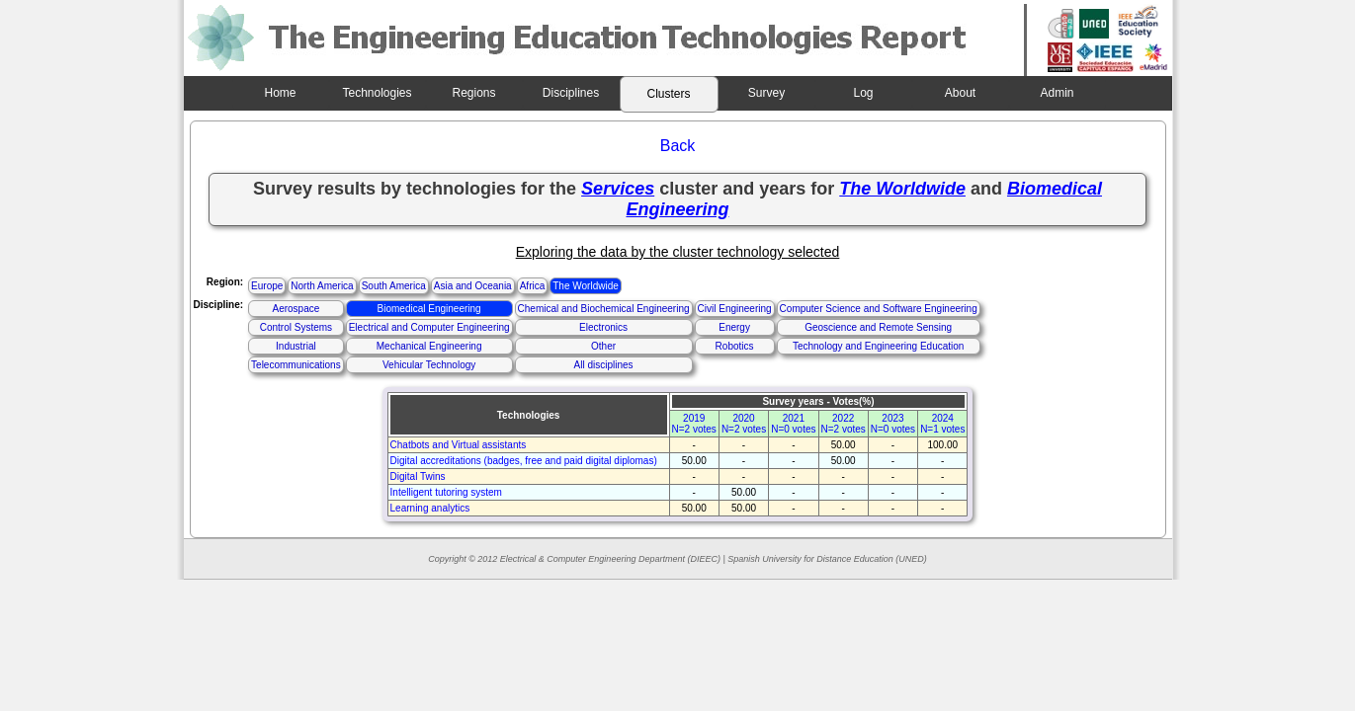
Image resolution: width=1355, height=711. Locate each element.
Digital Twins (418, 476)
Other (603, 346)
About (960, 93)
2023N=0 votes (893, 423)
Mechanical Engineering (429, 346)
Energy (734, 327)
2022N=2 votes (843, 423)
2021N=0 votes (793, 423)
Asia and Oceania (473, 285)
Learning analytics (430, 508)
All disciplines (604, 364)
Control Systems (296, 327)
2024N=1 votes (942, 423)
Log (863, 93)
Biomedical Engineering (429, 308)
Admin (1056, 93)
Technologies (376, 93)
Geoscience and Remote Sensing (878, 327)
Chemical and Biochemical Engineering (604, 308)
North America (322, 285)
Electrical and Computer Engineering (429, 327)
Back (678, 145)
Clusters (668, 94)
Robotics (735, 346)
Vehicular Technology (428, 364)
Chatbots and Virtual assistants (458, 444)
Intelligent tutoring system (446, 492)
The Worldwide (585, 285)
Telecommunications (296, 364)
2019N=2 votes (694, 423)
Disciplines (571, 93)
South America (394, 285)
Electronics (603, 327)
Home (280, 93)
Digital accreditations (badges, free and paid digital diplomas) (523, 460)
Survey (766, 93)
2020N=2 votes (743, 423)
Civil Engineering (735, 308)
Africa (533, 285)
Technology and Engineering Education (878, 346)
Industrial (296, 346)
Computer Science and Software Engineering (878, 308)
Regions (473, 93)
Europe (267, 285)
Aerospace (295, 308)
